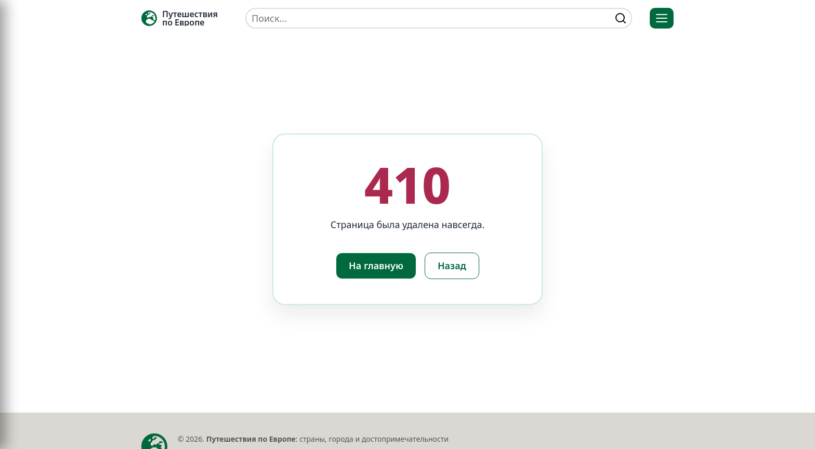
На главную (376, 265)
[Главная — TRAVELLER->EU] (179, 18)
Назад (452, 265)
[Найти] (620, 18)
